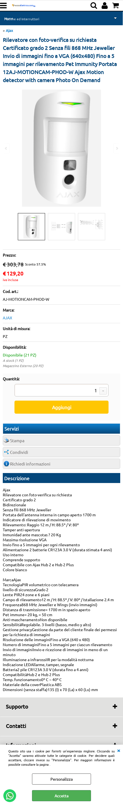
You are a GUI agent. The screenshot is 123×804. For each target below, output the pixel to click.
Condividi (19, 452)
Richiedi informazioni (30, 463)
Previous (6, 148)
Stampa (17, 440)
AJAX (7, 317)
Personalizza (61, 779)
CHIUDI (118, 750)
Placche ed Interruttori (21, 19)
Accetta (61, 795)
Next (116, 148)
